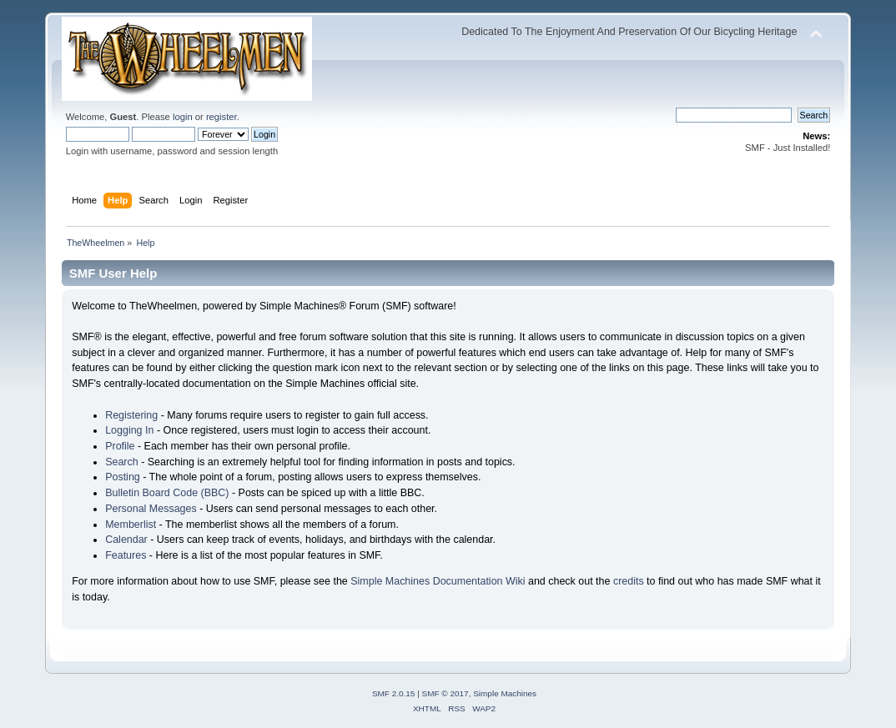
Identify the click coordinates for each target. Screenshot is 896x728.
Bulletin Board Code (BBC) (167, 493)
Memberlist (130, 524)
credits (628, 581)
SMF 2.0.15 (393, 693)
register (221, 117)
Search (121, 462)
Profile (119, 446)
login (183, 117)
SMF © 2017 (445, 693)
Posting (122, 477)
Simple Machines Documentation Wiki (437, 581)
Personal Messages (151, 509)
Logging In (129, 430)
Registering (131, 415)
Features (125, 555)
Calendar (126, 539)
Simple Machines (504, 693)
